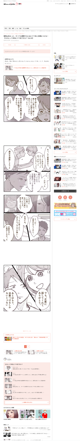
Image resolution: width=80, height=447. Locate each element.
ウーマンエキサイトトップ (61, 3)
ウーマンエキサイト (15, 40)
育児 (10, 28)
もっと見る (65, 71)
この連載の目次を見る (27, 402)
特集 (55, 53)
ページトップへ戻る (65, 219)
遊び (20, 28)
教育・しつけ (15, 28)
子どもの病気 (26, 28)
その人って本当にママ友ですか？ (17, 33)
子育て (5, 28)
